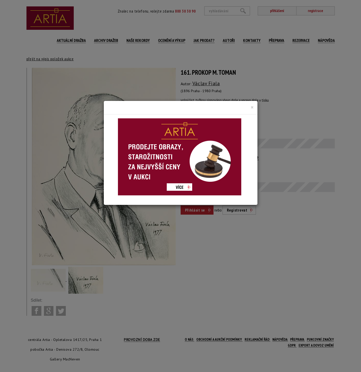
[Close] (252, 107)
